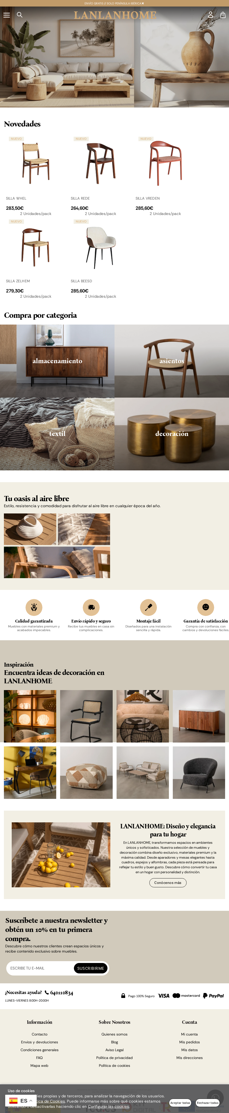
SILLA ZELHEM (18, 281)
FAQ (39, 1057)
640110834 (59, 992)
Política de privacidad (114, 1057)
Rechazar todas (207, 1102)
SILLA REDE (80, 198)
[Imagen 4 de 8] (199, 716)
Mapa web (39, 1065)
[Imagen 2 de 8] (86, 716)
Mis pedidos (189, 1042)
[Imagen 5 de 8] (30, 772)
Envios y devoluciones (39, 1042)
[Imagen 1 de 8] (30, 716)
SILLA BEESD (81, 281)
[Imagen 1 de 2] (114, 57)
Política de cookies (114, 1065)
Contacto (39, 1034)
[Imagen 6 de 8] (86, 772)
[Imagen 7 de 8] (143, 772)
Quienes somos (114, 1034)
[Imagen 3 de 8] (143, 716)
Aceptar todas (180, 1102)
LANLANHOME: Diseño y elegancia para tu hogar (167, 830)
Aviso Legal (114, 1050)
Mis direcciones (189, 1057)
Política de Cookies (47, 1101)
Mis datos (189, 1050)
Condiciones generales (40, 1050)
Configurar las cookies (108, 1106)
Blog (114, 1042)
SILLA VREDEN (148, 198)
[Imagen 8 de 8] (199, 772)
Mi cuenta (189, 1034)
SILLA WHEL (16, 198)
